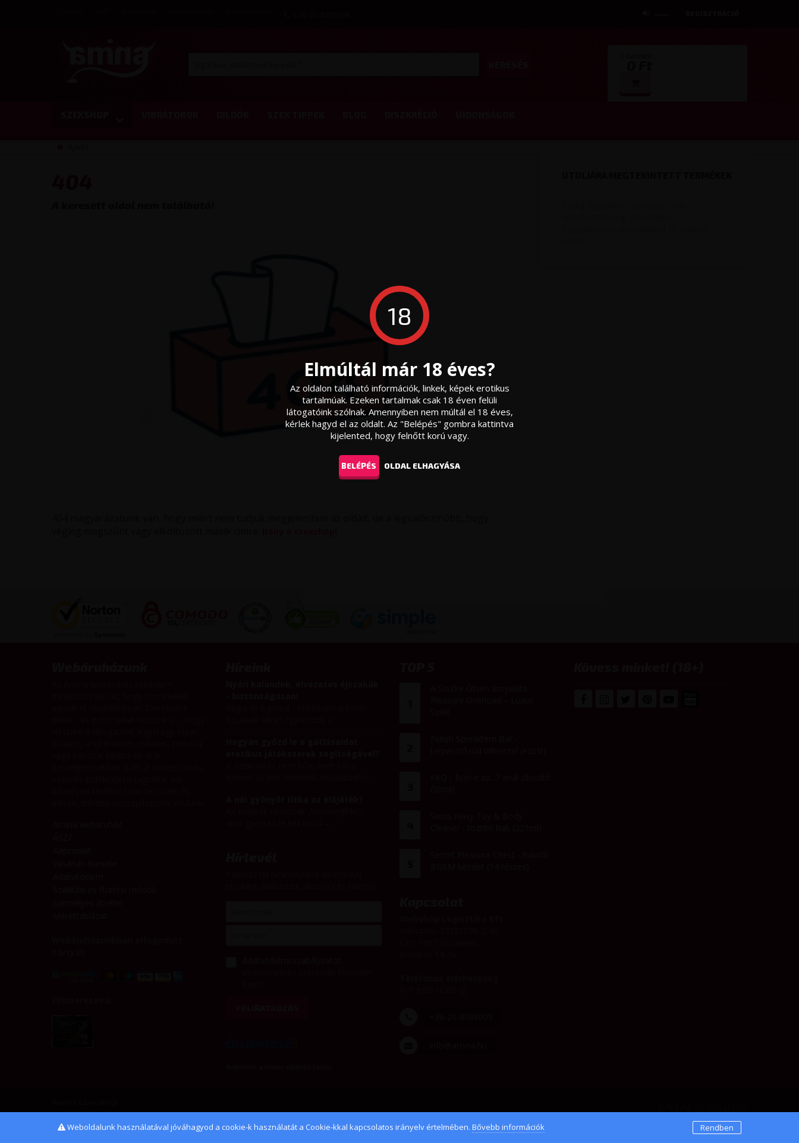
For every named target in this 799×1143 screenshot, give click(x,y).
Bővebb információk (508, 1127)
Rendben (717, 1127)
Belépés (352, 465)
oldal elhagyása (436, 465)
